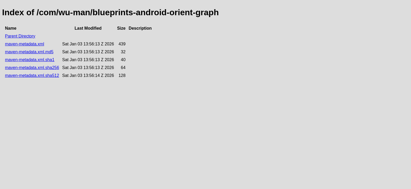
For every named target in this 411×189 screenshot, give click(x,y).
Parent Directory (20, 36)
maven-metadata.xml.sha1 (30, 59)
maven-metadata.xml (24, 44)
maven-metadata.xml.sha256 (32, 67)
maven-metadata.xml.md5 (29, 52)
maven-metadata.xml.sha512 (32, 75)
